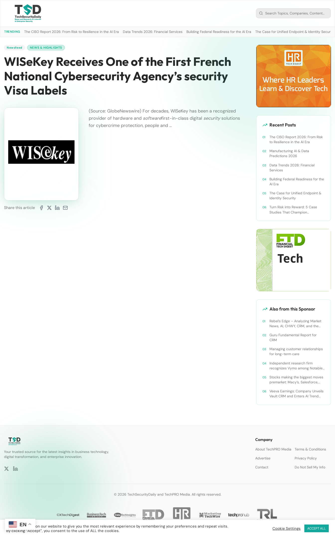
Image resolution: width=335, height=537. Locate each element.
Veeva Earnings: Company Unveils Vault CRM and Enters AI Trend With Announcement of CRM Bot (296, 394)
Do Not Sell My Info (310, 467)
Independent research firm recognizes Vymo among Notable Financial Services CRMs (296, 366)
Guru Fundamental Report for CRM (293, 337)
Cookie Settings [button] (286, 528)
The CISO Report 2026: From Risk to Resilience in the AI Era (71, 31)
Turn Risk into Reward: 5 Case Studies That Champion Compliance (293, 210)
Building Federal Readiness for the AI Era (218, 31)
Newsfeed (14, 48)
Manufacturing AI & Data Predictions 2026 (289, 153)
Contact (261, 467)
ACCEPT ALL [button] (316, 528)
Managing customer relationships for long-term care (296, 351)
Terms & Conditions (310, 449)
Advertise (262, 458)
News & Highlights (46, 48)
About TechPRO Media (273, 449)
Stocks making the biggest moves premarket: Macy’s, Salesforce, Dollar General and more (296, 380)
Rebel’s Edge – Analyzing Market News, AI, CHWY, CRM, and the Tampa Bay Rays (295, 323)
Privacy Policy (306, 458)
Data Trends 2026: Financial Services (152, 31)
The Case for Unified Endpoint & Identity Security (295, 31)
